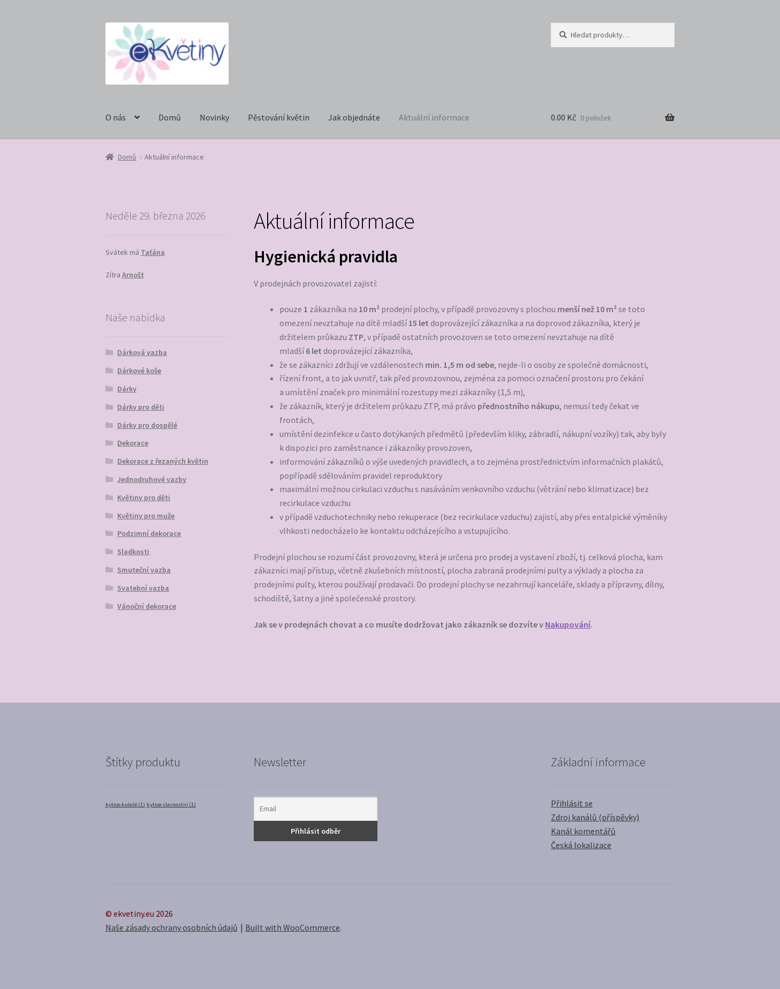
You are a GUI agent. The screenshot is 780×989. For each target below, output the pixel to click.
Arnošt (133, 275)
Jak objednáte (354, 117)
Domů (169, 117)
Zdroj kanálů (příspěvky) (595, 817)
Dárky (127, 389)
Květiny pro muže (146, 515)
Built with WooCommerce (292, 927)
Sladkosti (133, 551)
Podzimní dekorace (149, 533)
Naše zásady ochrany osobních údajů (171, 927)
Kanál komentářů (583, 831)
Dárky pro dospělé (147, 425)
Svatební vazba (143, 588)
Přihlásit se (572, 803)
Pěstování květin (278, 117)
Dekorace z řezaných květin (162, 461)
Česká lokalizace (581, 845)
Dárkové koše (139, 370)
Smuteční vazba (144, 570)
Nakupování (567, 624)
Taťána (153, 252)
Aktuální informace (434, 117)
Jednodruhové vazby (151, 479)
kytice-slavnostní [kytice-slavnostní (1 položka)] (171, 804)
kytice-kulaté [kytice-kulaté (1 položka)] (125, 804)
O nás (115, 117)
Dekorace (132, 443)
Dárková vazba (142, 352)
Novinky (214, 117)
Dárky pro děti (140, 407)
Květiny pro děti (143, 497)
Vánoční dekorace (146, 606)
